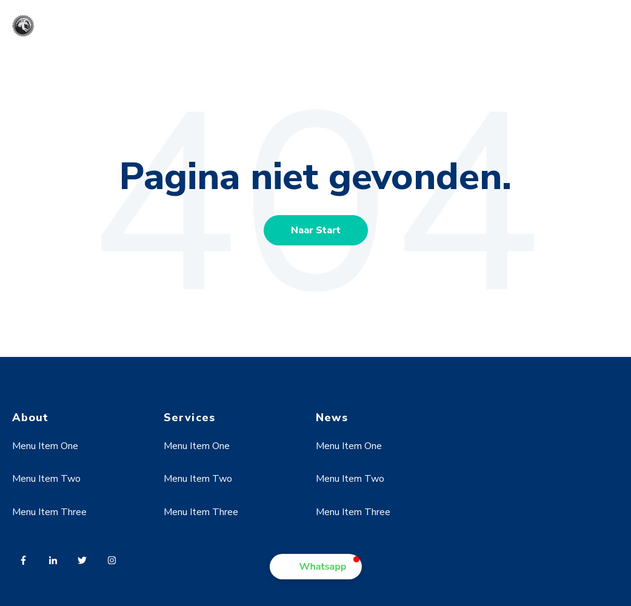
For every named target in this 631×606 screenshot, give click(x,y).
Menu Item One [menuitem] (45, 446)
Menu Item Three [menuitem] (49, 512)
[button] (316, 566)
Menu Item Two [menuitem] (46, 478)
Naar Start (316, 230)
